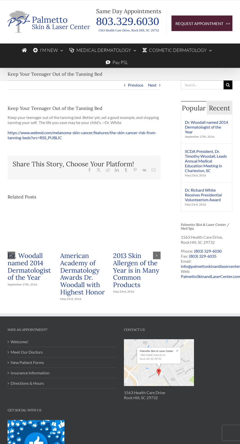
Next (152, 85)
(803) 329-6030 (208, 251)
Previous (135, 85)
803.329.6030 (127, 21)
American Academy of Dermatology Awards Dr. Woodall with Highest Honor (82, 273)
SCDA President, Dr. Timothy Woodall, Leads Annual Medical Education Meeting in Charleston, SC (206, 161)
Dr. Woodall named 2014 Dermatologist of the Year (29, 266)
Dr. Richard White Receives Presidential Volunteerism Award (203, 195)
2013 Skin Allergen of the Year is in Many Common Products (136, 270)
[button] (11, 255)
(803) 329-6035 (202, 256)
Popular (194, 108)
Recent (219, 108)
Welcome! (19, 341)
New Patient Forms (27, 362)
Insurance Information (30, 372)
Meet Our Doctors (27, 352)
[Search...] (202, 84)
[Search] (228, 84)
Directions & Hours (27, 383)
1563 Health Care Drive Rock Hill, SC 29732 (144, 395)
